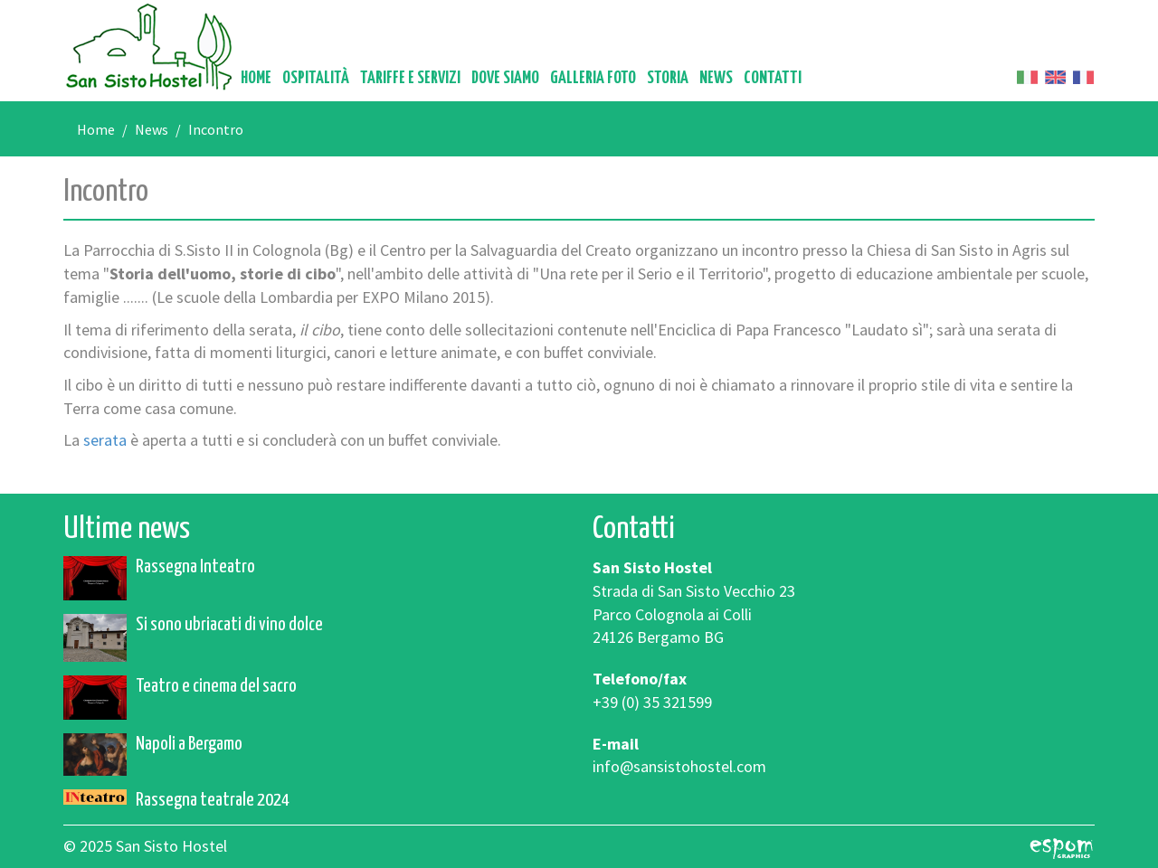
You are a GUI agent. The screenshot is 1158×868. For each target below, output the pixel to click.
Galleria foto (593, 78)
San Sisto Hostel (149, 46)
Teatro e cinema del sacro (216, 686)
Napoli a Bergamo (189, 744)
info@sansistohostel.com (679, 766)
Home (256, 78)
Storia (667, 78)
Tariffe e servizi (410, 78)
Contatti (773, 78)
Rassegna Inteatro (195, 567)
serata (106, 439)
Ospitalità (315, 78)
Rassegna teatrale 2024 (213, 800)
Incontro (215, 129)
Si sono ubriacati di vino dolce (229, 625)
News (716, 78)
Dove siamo (505, 78)
